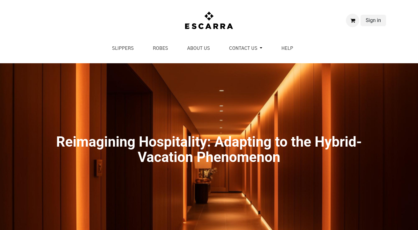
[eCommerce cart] (352, 20)
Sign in (373, 20)
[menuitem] (123, 48)
